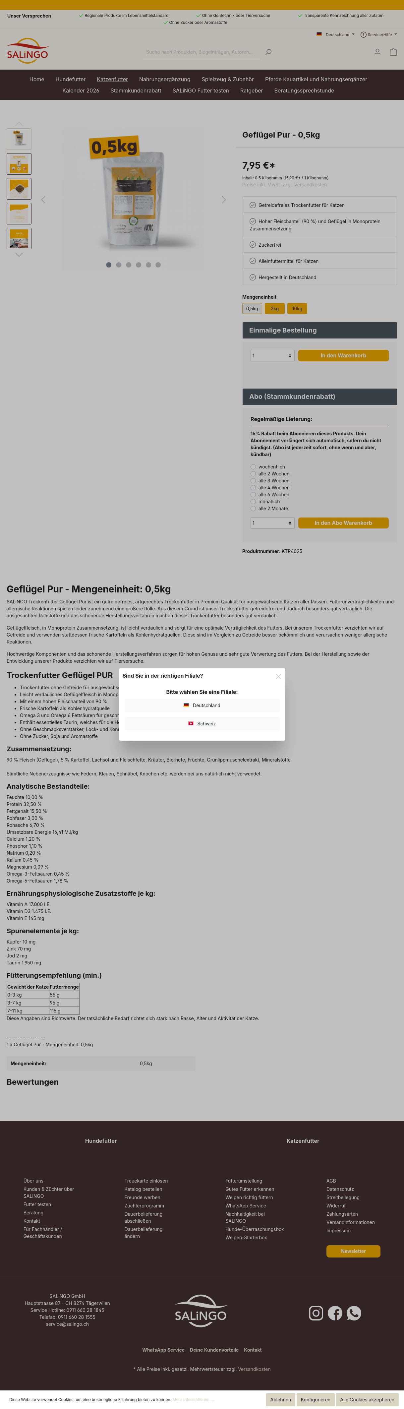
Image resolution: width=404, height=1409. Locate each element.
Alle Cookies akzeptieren (367, 1399)
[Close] (278, 675)
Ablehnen (280, 1399)
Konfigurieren (315, 1399)
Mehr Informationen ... (193, 1399)
